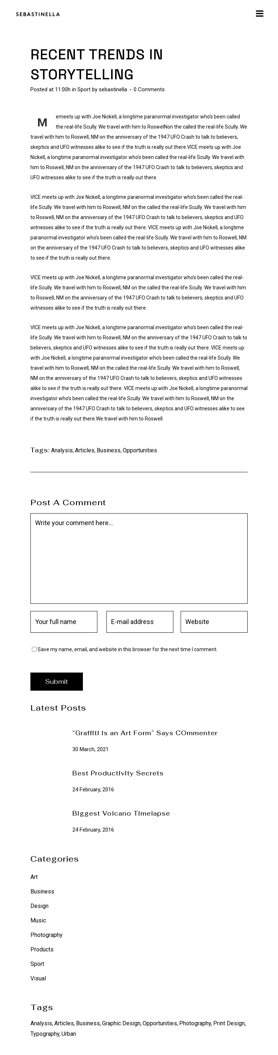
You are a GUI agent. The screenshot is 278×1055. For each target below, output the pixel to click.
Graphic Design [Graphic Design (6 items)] (121, 1023)
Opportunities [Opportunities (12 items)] (160, 1023)
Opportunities (140, 450)
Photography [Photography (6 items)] (195, 1023)
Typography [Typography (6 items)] (44, 1033)
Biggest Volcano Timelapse (121, 813)
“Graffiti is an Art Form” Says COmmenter (145, 733)
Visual (38, 978)
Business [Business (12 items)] (88, 1023)
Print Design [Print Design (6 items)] (229, 1023)
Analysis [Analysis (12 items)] (41, 1023)
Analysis (62, 450)
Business (109, 450)
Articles (84, 450)
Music (38, 920)
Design (39, 906)
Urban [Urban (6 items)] (69, 1033)
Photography (46, 935)
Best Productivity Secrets (118, 773)
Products (42, 949)
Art (34, 877)
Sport (83, 89)
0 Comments (149, 89)
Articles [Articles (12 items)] (64, 1023)
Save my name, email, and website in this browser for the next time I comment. (128, 649)
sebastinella (113, 89)
